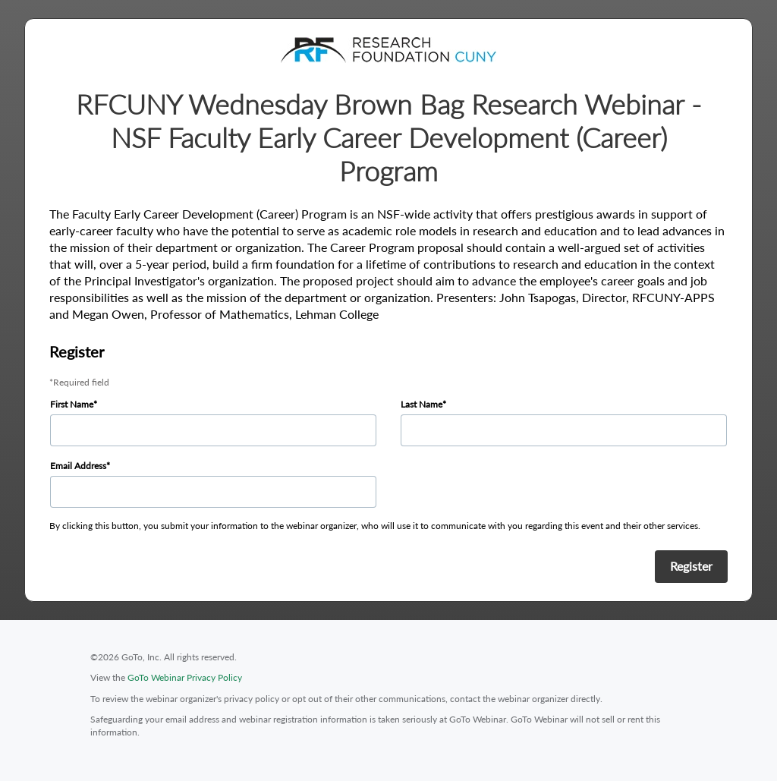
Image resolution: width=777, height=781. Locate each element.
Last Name (421, 404)
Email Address (78, 465)
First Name (71, 404)
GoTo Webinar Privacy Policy (184, 677)
